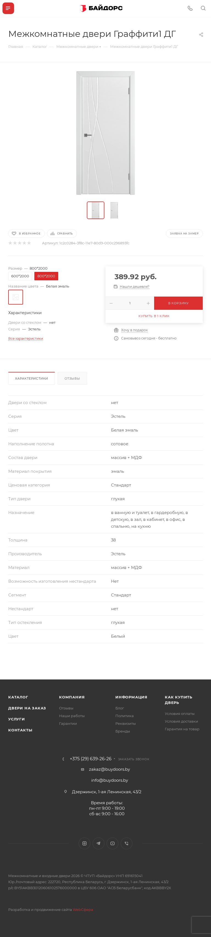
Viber (126, 843)
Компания (72, 697)
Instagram (84, 843)
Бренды (122, 731)
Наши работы (72, 716)
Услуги (16, 719)
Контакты (20, 730)
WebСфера (83, 909)
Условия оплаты (180, 713)
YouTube (112, 843)
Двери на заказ (27, 708)
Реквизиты (125, 723)
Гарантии (68, 723)
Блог (119, 708)
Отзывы (72, 378)
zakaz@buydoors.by (109, 769)
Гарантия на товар (182, 729)
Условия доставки (181, 721)
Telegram (98, 843)
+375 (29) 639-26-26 (91, 759)
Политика (124, 716)
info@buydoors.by (109, 780)
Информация (131, 697)
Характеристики (31, 378)
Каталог (18, 697)
